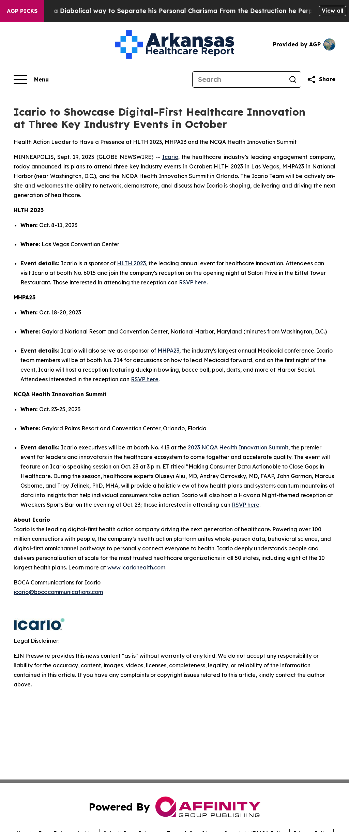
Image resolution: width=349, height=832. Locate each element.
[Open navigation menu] (31, 79)
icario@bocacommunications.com (58, 592)
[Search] (239, 79)
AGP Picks (22, 11)
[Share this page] (321, 79)
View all (332, 10)
